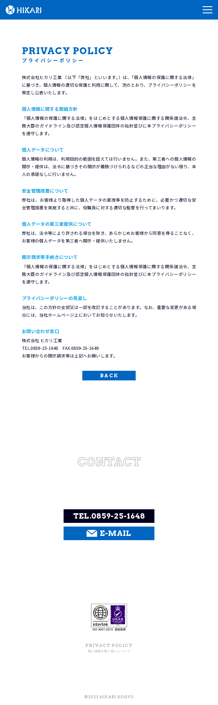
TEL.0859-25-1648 (109, 516)
